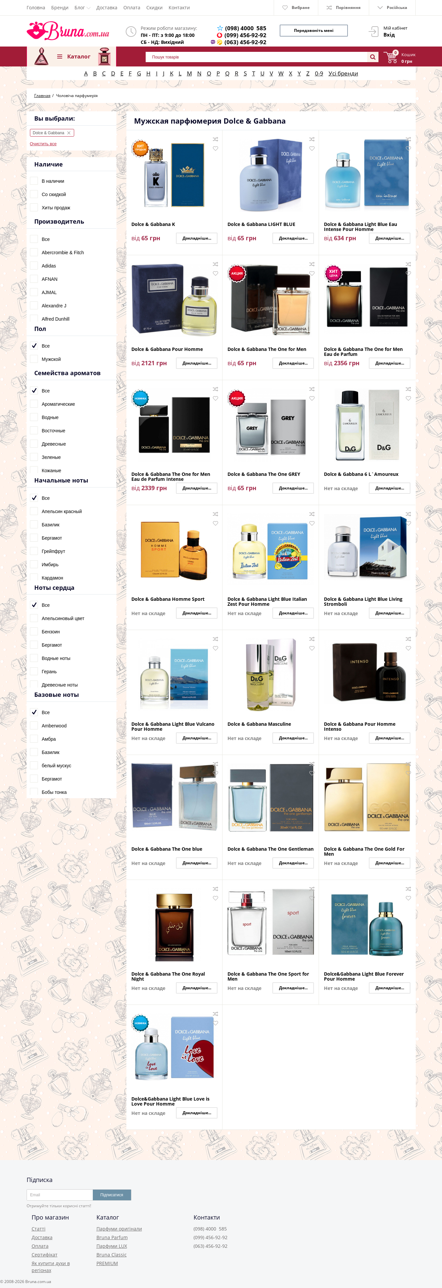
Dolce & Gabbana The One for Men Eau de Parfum (363, 352)
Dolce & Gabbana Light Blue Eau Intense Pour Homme (360, 227)
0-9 (319, 73)
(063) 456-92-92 (245, 42)
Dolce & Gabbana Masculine (259, 724)
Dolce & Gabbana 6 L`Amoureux (361, 474)
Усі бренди (343, 73)
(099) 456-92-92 (245, 35)
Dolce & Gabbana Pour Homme (167, 349)
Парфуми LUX (111, 1246)
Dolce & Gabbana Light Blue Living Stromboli (363, 601)
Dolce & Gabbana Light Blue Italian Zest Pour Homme (267, 601)
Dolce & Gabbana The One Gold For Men (364, 851)
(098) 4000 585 (245, 28)
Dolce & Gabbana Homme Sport (168, 599)
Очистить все (43, 143)
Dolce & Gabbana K (153, 224)
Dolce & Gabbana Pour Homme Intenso (359, 726)
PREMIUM (107, 1263)
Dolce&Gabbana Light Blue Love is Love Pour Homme (170, 1101)
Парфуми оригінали (119, 1229)
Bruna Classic (111, 1254)
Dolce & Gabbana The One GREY (263, 474)
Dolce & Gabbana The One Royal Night (168, 976)
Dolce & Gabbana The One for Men (266, 349)
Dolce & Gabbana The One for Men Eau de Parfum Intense (170, 477)
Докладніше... (197, 238)
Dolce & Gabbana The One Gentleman (270, 849)
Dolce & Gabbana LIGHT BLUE (261, 224)
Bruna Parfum (112, 1237)
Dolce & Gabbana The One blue (166, 849)
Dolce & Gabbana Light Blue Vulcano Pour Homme (173, 726)
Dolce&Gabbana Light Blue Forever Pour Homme (364, 976)
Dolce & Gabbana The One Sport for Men (268, 976)
